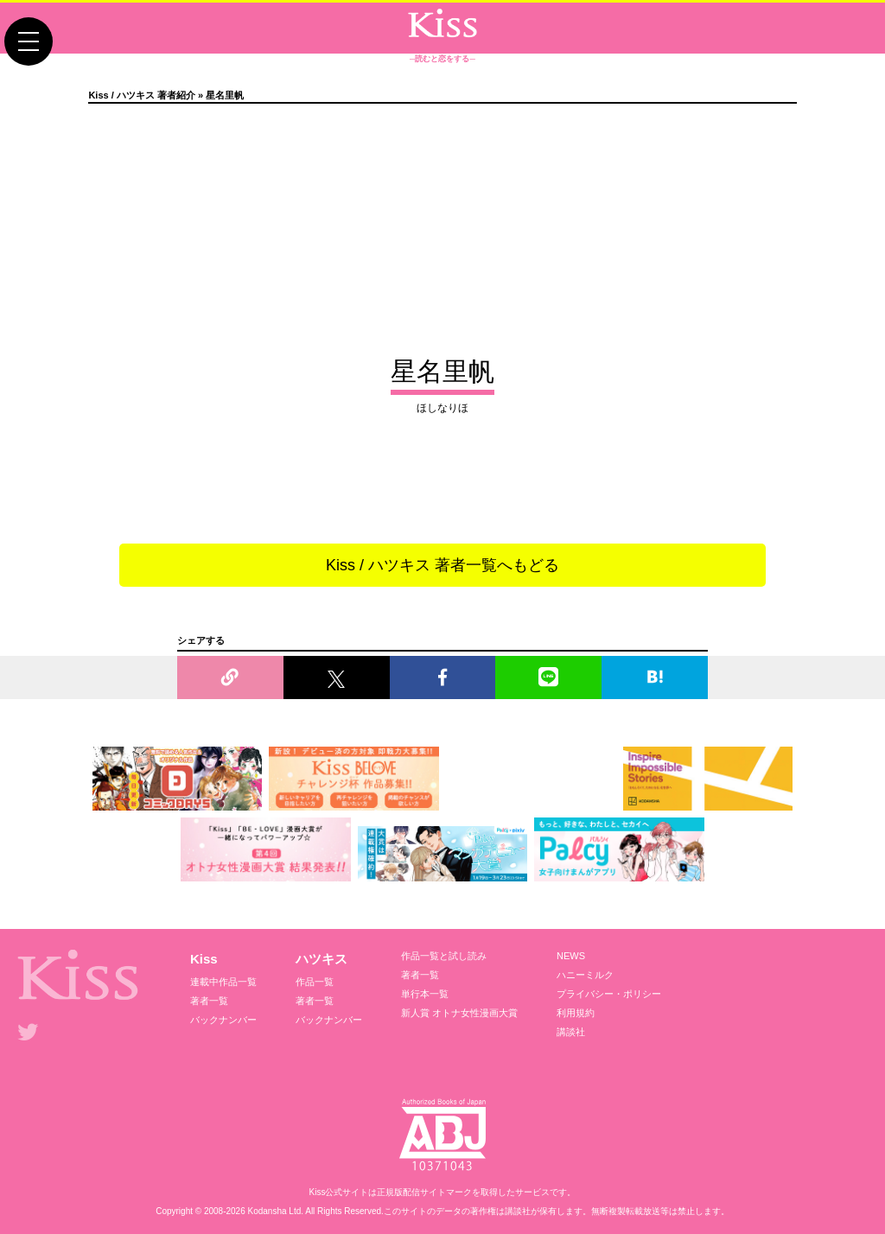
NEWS (571, 956)
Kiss (204, 958)
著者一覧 (209, 1000)
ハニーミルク (585, 975)
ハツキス (321, 958)
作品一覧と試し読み (444, 956)
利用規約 (576, 1013)
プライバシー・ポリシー (609, 994)
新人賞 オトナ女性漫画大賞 (459, 1013)
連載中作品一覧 (223, 981)
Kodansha (267, 1211)
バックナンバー (223, 1020)
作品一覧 (315, 981)
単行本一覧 (425, 994)
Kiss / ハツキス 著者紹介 (141, 95)
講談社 (571, 1032)
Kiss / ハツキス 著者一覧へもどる (442, 565)
